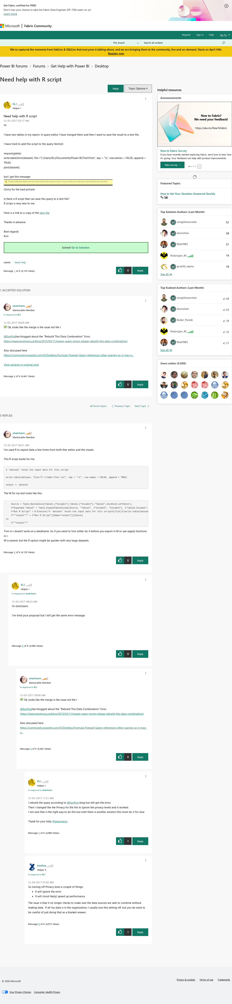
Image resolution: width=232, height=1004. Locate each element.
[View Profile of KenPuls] (41, 865)
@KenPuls (10, 336)
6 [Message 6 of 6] (39, 923)
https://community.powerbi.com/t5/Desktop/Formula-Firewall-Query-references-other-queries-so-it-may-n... (69, 355)
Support (152, 25)
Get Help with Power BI (70, 65)
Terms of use (206, 979)
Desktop (102, 65)
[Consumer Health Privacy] (47, 992)
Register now (116, 53)
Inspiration (75, 25)
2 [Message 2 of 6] (14, 552)
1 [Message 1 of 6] (14, 270)
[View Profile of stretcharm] (19, 305)
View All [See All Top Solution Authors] (166, 274)
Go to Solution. (81, 247)
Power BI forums (14, 65)
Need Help (20, 262)
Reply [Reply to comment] (140, 384)
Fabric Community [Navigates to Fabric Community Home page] (38, 26)
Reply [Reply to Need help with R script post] (140, 270)
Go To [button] (223, 34)
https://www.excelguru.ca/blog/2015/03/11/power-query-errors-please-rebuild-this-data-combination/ (66, 341)
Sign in (199, 34)
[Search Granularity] (126, 42)
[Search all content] (184, 42)
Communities (107, 25)
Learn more (10, 14)
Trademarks (224, 979)
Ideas (91, 25)
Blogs (123, 25)
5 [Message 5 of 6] (39, 832)
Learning (137, 25)
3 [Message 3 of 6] (22, 645)
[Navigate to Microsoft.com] (10, 26)
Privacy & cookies (186, 979)
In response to (12, 314)
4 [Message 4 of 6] (14, 376)
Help (211, 34)
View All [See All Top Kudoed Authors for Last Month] (166, 350)
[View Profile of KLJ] (15, 104)
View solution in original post (21, 364)
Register (186, 34)
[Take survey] (172, 165)
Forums (60, 25)
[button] (116, 88)
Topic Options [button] (137, 88)
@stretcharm (59, 821)
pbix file (44, 213)
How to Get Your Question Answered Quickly (187, 193)
